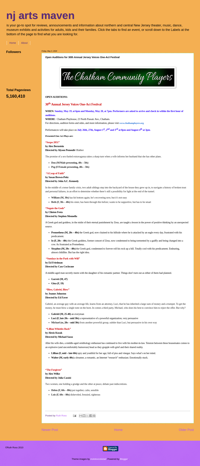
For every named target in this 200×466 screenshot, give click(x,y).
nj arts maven (40, 15)
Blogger (124, 459)
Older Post (186, 430)
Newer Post (50, 430)
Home (12, 42)
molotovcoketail (98, 459)
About (24, 42)
